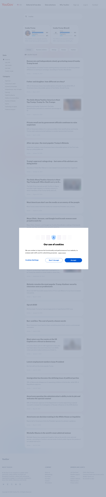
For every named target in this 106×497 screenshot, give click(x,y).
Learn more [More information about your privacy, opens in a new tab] (62, 253)
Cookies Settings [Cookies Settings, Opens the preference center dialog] (32, 260)
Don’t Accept (54, 260)
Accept (73, 260)
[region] (53, 248)
